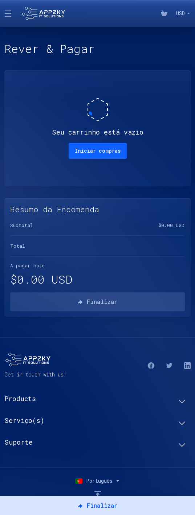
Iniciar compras (98, 150)
